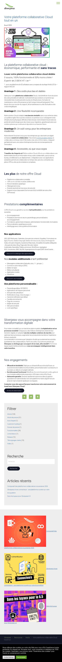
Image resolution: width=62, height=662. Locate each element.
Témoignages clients (14, 440)
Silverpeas (7, 637)
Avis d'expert (11, 421)
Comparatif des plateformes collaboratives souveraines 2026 (27, 486)
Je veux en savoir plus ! (14, 390)
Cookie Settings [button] (9, 657)
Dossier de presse (13, 427)
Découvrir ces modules (14, 278)
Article (9, 414)
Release (9, 437)
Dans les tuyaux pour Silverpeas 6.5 (19, 496)
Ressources (18, 637)
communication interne (44, 138)
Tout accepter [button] (21, 657)
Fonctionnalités (12, 430)
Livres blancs (11, 434)
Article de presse (12, 417)
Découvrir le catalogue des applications (20, 253)
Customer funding (13, 424)
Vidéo (9, 443)
